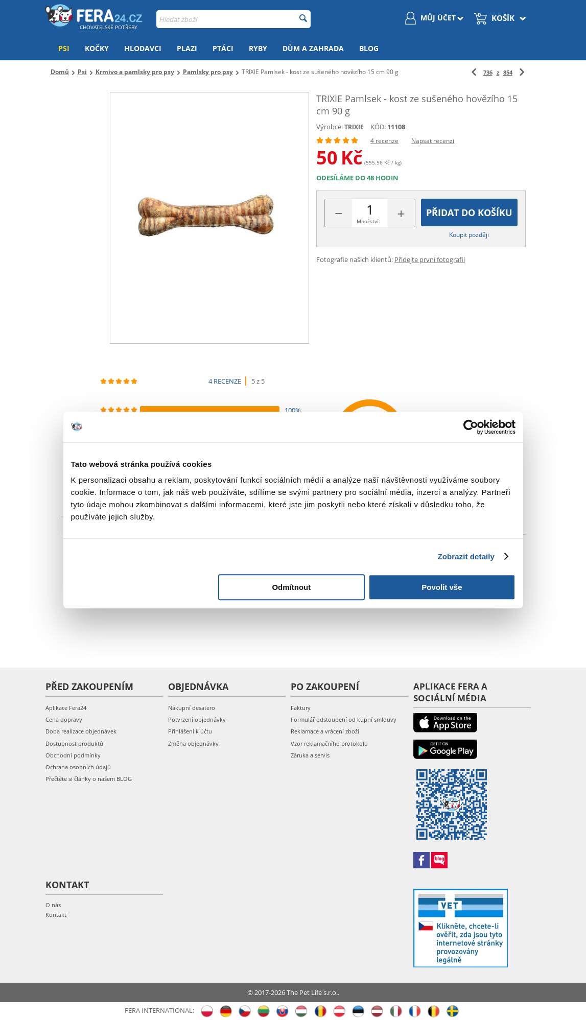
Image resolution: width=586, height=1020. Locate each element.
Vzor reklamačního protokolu (329, 743)
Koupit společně (444, 524)
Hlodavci (142, 48)
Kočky (97, 48)
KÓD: (378, 126)
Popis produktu (105, 524)
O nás (53, 905)
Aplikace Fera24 (65, 707)
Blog (369, 48)
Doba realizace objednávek (80, 731)
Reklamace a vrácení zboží (325, 731)
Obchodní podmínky (73, 755)
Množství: (368, 221)
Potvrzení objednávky (197, 719)
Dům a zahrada (313, 48)
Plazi (187, 48)
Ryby (258, 48)
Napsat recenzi (432, 140)
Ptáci (223, 48)
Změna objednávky (193, 743)
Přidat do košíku (469, 212)
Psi (63, 48)
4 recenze (384, 140)
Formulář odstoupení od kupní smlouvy (343, 719)
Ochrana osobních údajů (78, 767)
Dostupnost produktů (74, 743)
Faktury (301, 707)
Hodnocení (272, 524)
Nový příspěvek (475, 578)
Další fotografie (353, 524)
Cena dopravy (63, 719)
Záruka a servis (310, 755)
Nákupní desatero (191, 707)
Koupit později (469, 234)
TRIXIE (354, 127)
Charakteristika (194, 524)
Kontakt (55, 914)
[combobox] (233, 19)
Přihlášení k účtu (190, 731)
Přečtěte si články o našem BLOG (88, 778)
